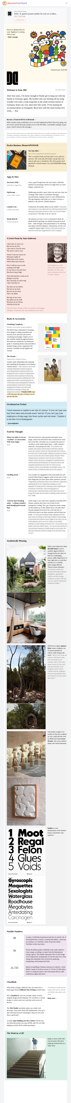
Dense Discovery (20, 11)
